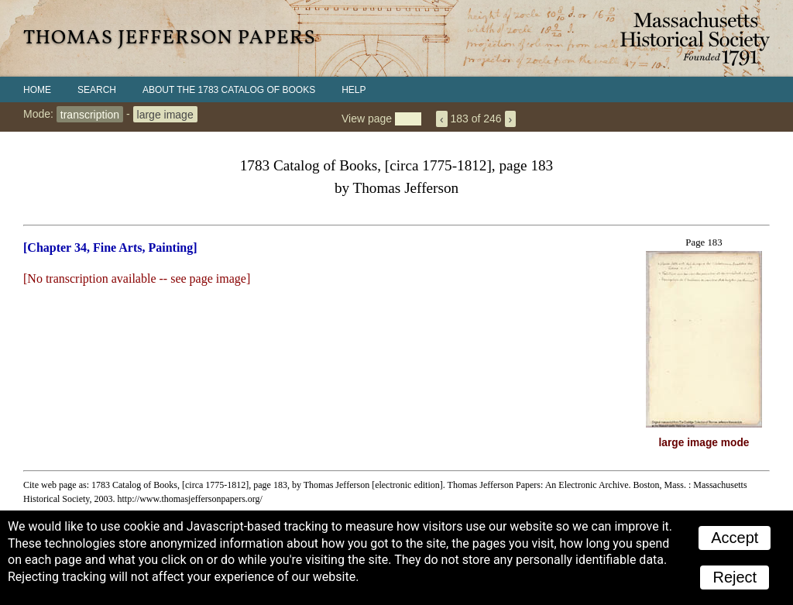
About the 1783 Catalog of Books (228, 89)
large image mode (704, 443)
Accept (734, 537)
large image (165, 114)
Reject (734, 577)
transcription (89, 114)
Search (96, 89)
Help (354, 89)
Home (37, 89)
